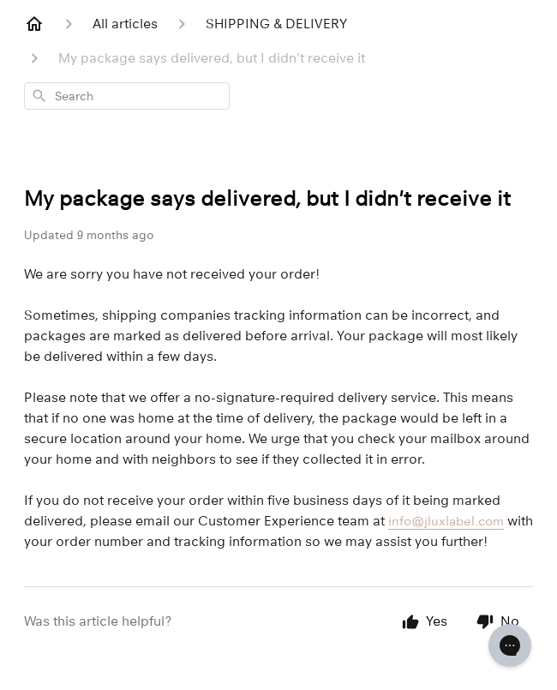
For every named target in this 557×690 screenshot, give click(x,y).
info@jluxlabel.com (446, 520)
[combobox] (127, 96)
